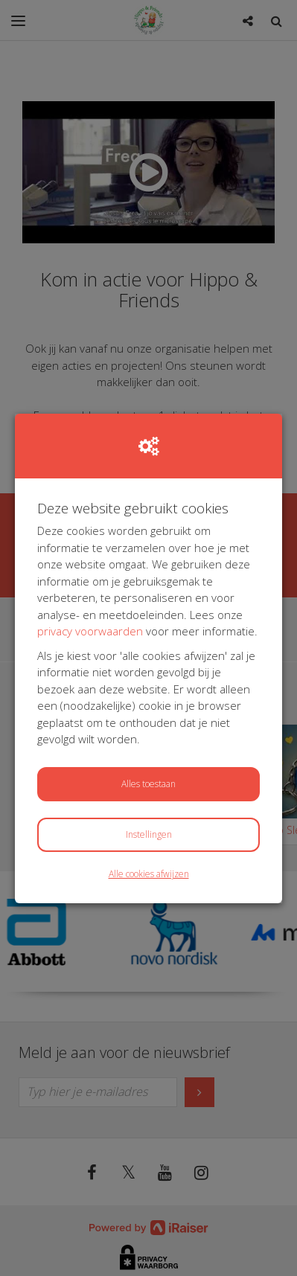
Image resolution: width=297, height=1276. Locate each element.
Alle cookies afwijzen (149, 874)
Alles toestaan (148, 784)
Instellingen (149, 834)
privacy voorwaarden (90, 630)
